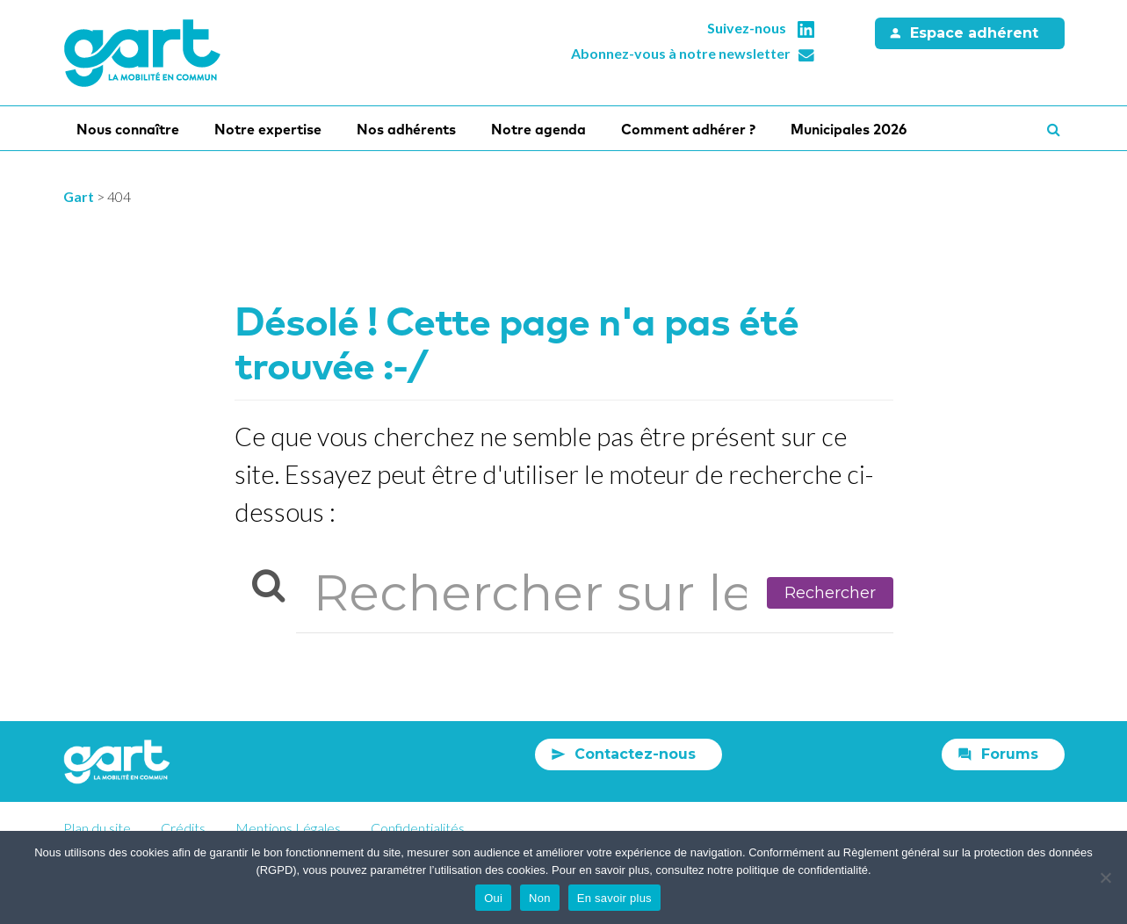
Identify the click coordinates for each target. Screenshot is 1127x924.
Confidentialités (418, 827)
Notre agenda (538, 129)
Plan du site (97, 827)
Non (540, 898)
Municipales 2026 (849, 129)
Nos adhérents (406, 129)
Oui (493, 898)
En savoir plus (614, 898)
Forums (1009, 754)
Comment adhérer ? (688, 129)
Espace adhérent (974, 33)
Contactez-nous (635, 754)
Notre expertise (267, 129)
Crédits (183, 827)
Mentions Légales (288, 827)
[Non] (1105, 877)
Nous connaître (127, 129)
